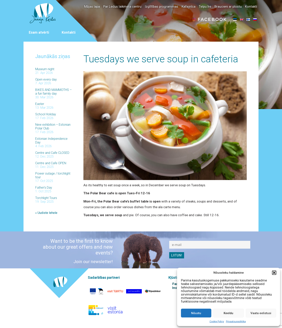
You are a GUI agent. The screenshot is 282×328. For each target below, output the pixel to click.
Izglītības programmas (161, 6)
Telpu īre (205, 6)
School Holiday (45, 114)
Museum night (44, 69)
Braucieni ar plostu (228, 6)
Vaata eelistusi (260, 313)
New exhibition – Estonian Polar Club (52, 126)
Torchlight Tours (46, 198)
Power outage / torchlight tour (52, 175)
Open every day (46, 79)
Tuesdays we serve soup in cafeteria (160, 59)
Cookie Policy (217, 321)
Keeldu (228, 313)
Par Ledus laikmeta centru (122, 6)
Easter (39, 104)
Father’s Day (43, 187)
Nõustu (196, 313)
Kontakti (251, 6)
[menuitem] (235, 19)
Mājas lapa (92, 6)
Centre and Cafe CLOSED (52, 153)
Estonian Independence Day (51, 140)
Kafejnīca (188, 6)
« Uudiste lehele (46, 213)
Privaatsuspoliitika (236, 321)
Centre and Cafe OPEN (50, 163)
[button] (274, 273)
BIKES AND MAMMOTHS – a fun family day (53, 91)
